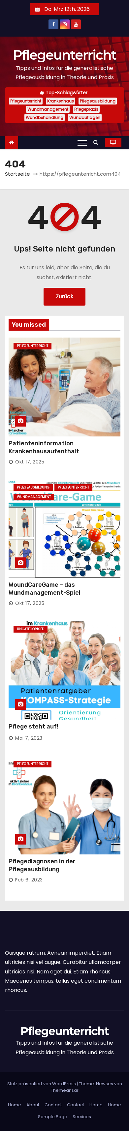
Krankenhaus (60, 101)
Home (14, 1105)
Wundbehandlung (44, 117)
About (32, 1105)
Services (82, 1117)
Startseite (17, 173)
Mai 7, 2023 (29, 738)
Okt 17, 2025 (29, 462)
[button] (97, 142)
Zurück (64, 296)
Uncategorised (30, 629)
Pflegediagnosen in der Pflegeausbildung (42, 865)
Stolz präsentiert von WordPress (42, 1084)
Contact (53, 1105)
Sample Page (52, 1117)
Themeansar (65, 1090)
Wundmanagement (47, 109)
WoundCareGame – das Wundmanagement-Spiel (45, 588)
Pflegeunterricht (64, 55)
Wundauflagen (84, 117)
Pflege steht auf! (33, 726)
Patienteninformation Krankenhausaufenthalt (44, 447)
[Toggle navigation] (82, 142)
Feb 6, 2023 (29, 880)
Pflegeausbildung (97, 101)
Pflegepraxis (86, 109)
